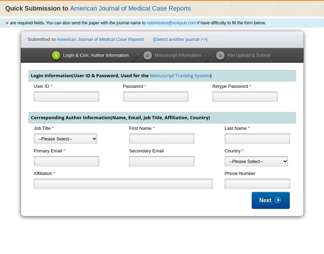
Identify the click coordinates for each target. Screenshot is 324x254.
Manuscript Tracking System (180, 75)
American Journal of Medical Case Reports (130, 8)
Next (270, 200)
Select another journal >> (180, 39)
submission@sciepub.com (171, 22)
